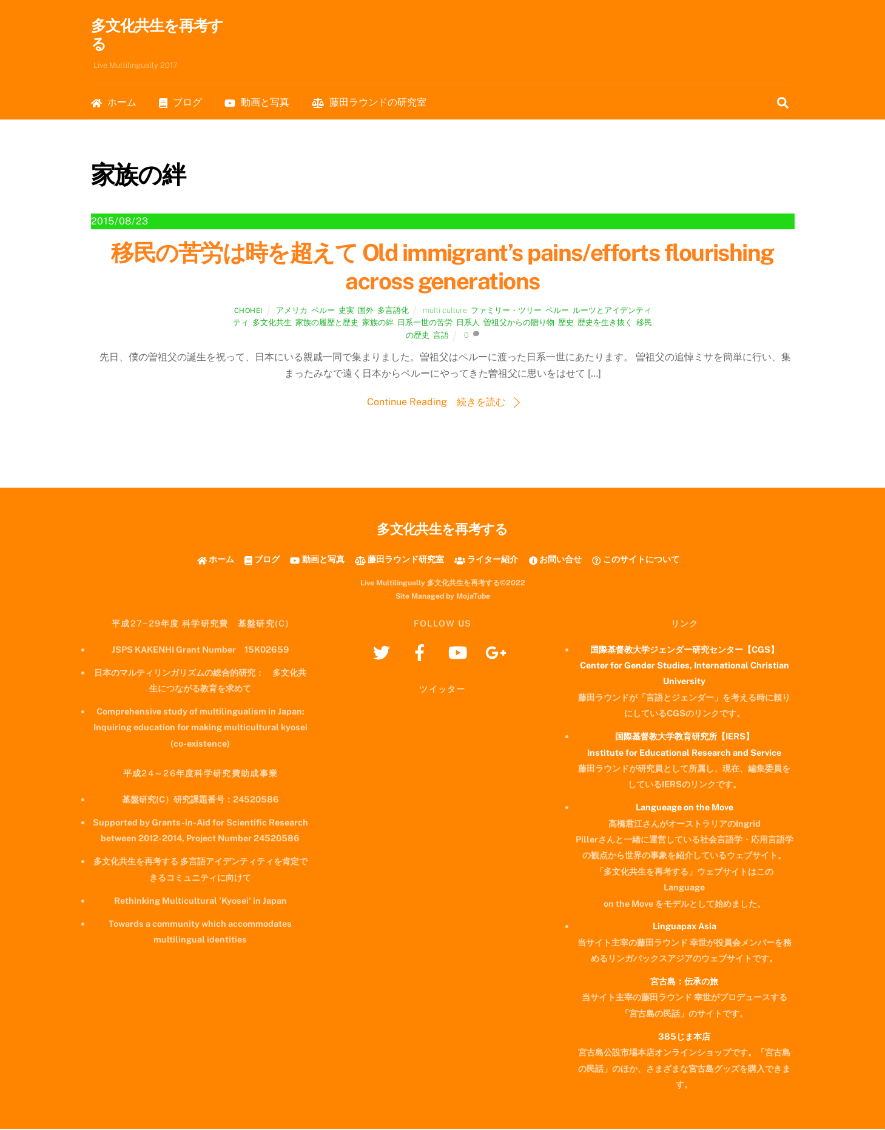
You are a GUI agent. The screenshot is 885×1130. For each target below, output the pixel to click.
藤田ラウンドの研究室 (369, 103)
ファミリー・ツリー (506, 311)
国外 (366, 311)
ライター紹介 (486, 561)
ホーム (113, 103)
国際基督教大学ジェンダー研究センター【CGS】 (684, 650)
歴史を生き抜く (605, 324)
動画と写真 (256, 103)
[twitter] (383, 653)
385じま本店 (684, 1037)
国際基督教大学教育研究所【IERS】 (684, 737)
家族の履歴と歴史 (326, 324)
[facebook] (422, 653)
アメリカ (292, 311)
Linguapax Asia (684, 927)
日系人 (468, 324)
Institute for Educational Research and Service (684, 753)
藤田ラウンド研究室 (399, 561)
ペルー (323, 311)
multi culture (445, 311)
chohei (248, 312)
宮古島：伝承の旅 (684, 982)
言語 (441, 336)
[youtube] (460, 653)
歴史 (566, 324)
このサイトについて (635, 561)
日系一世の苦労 (425, 324)
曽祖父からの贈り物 (518, 324)
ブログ (180, 103)
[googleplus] (498, 653)
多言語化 (393, 311)
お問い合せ (555, 561)
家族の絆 (378, 324)
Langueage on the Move (684, 808)
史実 (346, 311)
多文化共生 (272, 324)
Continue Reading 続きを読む (436, 403)
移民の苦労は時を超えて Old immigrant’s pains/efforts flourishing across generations (442, 268)
